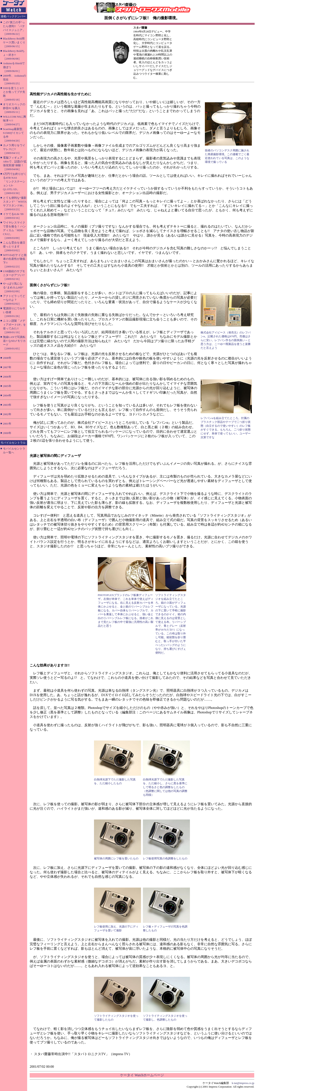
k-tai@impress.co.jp (243, 1083)
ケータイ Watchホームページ (142, 1075)
